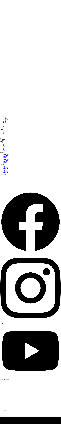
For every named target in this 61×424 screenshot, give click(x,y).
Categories (5, 116)
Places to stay (7, 117)
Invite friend (5, 157)
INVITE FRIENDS (6, 412)
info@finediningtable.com (5, 379)
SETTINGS (5, 414)
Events (6, 120)
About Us (4, 122)
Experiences (7, 119)
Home (4, 132)
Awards (4, 146)
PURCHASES (5, 413)
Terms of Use (5, 168)
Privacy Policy (5, 166)
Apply (4, 145)
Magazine (5, 121)
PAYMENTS (5, 411)
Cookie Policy (5, 167)
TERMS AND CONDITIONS (8, 415)
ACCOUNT (5, 410)
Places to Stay (5, 155)
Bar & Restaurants (6, 154)
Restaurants (7, 118)
